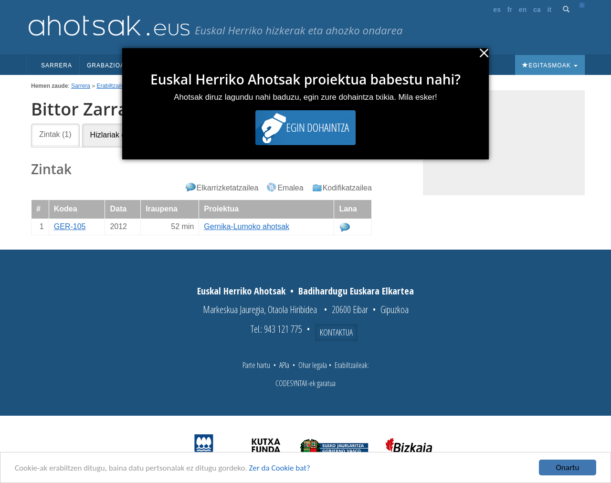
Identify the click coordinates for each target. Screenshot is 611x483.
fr (509, 9)
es (497, 9)
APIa (284, 365)
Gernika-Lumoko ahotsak (246, 226)
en (523, 9)
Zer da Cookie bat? (279, 469)
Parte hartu (256, 365)
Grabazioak (111, 65)
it (550, 9)
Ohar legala (312, 365)
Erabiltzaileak (113, 86)
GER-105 (70, 226)
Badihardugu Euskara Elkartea (356, 290)
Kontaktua (336, 332)
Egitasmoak (550, 65)
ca (537, 9)
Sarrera (56, 65)
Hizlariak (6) (110, 135)
